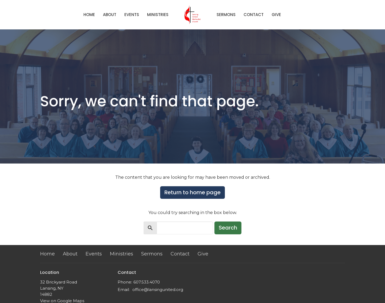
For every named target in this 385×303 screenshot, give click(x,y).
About (109, 14)
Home (89, 14)
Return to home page (192, 192)
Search (228, 227)
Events (131, 14)
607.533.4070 (146, 282)
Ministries (157, 14)
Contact (254, 14)
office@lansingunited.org (157, 289)
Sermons (226, 14)
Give (276, 14)
